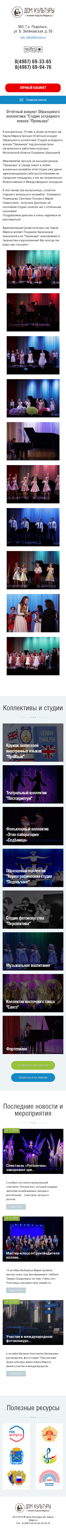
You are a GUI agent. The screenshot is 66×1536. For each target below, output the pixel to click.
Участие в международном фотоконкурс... (29, 1339)
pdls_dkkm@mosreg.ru (33, 37)
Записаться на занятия (33, 1077)
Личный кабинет (33, 88)
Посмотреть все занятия (33, 1065)
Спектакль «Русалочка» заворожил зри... (26, 1167)
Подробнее (16, 1206)
